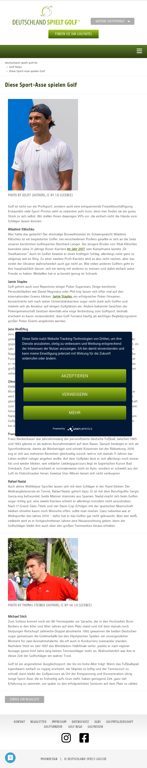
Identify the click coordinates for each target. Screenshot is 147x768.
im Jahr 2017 (76, 249)
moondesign (49, 759)
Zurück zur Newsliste (24, 699)
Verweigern (74, 394)
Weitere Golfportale (110, 21)
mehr (75, 412)
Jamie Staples (62, 296)
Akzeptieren (74, 375)
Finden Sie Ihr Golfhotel (73, 34)
